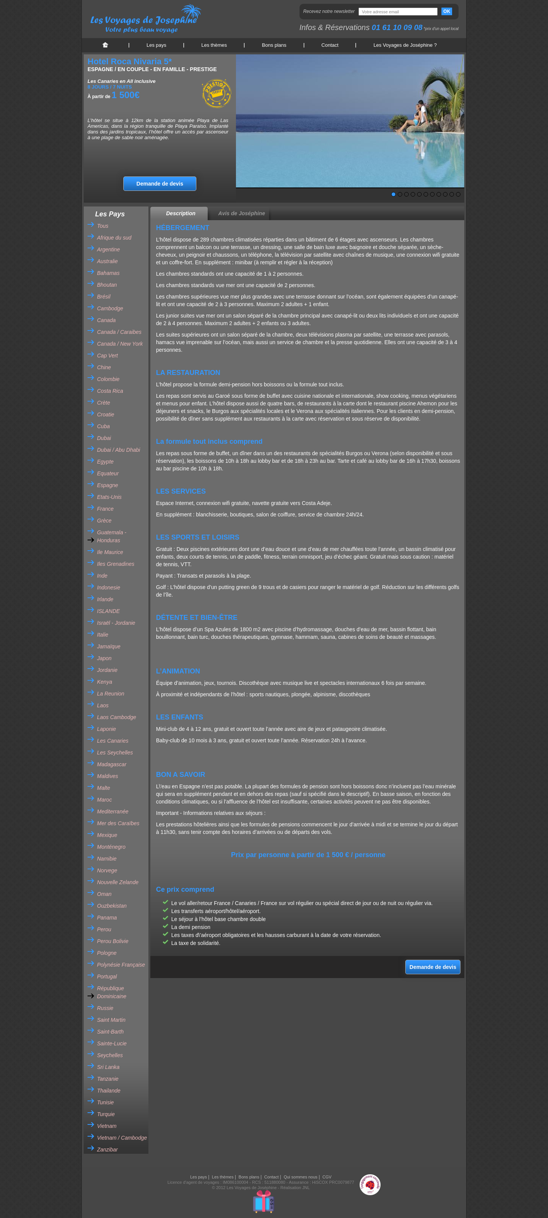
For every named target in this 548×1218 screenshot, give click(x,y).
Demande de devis (160, 184)
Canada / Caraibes (119, 332)
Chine (104, 367)
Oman (104, 894)
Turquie (106, 1114)
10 (451, 194)
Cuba (103, 426)
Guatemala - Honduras (111, 536)
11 (458, 194)
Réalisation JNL (295, 1187)
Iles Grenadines (115, 564)
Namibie (106, 859)
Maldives (107, 776)
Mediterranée (113, 811)
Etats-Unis (109, 497)
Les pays (156, 45)
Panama (107, 918)
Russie (105, 1008)
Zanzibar (107, 1150)
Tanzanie (107, 1079)
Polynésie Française (121, 965)
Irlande (105, 599)
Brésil (103, 297)
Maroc (104, 800)
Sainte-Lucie (112, 1043)
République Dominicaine (111, 992)
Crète (103, 403)
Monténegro (111, 847)
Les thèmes (214, 45)
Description (180, 213)
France (105, 509)
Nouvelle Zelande (118, 882)
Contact (330, 45)
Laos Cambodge (116, 717)
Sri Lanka (108, 1067)
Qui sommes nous (300, 1177)
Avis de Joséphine (241, 213)
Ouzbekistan (112, 906)
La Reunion (110, 694)
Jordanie (107, 670)
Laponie (106, 729)
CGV (326, 1177)
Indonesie (108, 587)
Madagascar (111, 764)
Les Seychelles (115, 753)
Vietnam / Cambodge (122, 1138)
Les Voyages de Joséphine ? (404, 45)
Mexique (107, 835)
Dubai (104, 438)
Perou (104, 929)
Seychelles (110, 1055)
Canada (106, 320)
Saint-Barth (110, 1032)
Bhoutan (107, 285)
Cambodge (110, 308)
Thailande (109, 1091)
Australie (107, 261)
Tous (102, 226)
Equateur (108, 473)
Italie (102, 635)
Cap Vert (107, 356)
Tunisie (105, 1102)
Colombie (108, 379)
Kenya (104, 682)
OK (446, 11)
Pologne (106, 953)
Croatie (105, 414)
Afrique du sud (114, 238)
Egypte (105, 462)
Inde (102, 576)
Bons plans (274, 45)
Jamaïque (108, 646)
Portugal (107, 976)
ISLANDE (108, 611)
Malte (103, 788)
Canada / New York (120, 344)
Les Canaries (113, 741)
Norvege (107, 870)
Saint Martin (111, 1020)
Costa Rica (110, 391)
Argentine (108, 249)
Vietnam (106, 1126)
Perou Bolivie (113, 941)
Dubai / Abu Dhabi (118, 450)
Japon (104, 658)
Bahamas (108, 273)
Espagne (107, 485)
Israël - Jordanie (116, 623)
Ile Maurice (110, 552)
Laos (102, 705)
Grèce (104, 521)
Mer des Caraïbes (118, 823)
